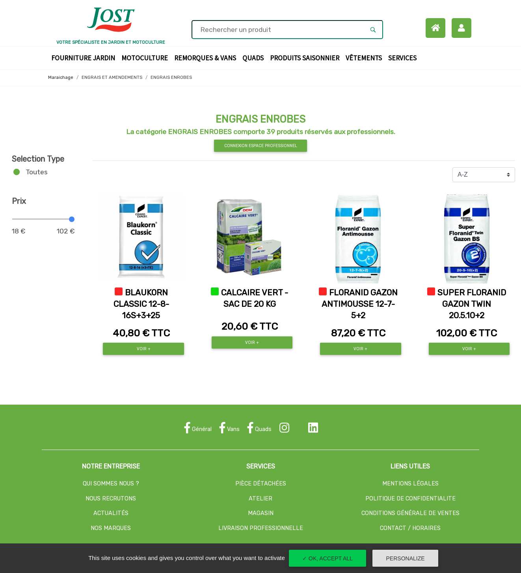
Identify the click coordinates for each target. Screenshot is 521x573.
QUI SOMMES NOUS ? (111, 483)
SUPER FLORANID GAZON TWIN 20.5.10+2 (471, 304)
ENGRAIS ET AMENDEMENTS (112, 77)
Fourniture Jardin (84, 57)
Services (404, 57)
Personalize (405, 558)
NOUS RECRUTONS (111, 498)
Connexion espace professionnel (260, 145)
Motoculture (146, 57)
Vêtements (365, 57)
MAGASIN (261, 513)
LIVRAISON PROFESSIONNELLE (260, 528)
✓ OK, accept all (327, 558)
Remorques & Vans (206, 57)
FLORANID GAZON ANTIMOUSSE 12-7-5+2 (360, 304)
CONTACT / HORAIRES (410, 528)
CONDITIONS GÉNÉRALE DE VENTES (410, 513)
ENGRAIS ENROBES (171, 77)
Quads (254, 57)
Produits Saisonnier (306, 57)
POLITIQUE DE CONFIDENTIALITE (410, 498)
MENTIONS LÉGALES (410, 483)
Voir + (144, 348)
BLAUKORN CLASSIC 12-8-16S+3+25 (141, 304)
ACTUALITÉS (110, 513)
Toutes (37, 172)
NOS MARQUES (111, 528)
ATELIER (260, 498)
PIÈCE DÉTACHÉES (260, 483)
